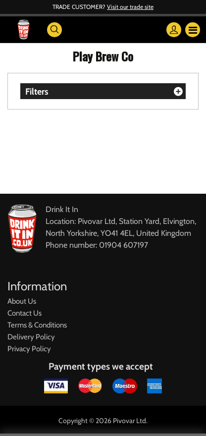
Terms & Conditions (37, 325)
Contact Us (24, 313)
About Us (21, 301)
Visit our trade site (130, 6)
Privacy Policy (29, 348)
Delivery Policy (31, 336)
